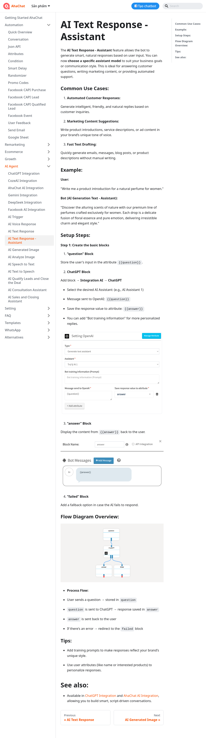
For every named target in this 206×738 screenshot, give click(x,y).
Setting (10, 308)
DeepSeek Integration (25, 202)
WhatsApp (13, 330)
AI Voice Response (22, 224)
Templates (13, 323)
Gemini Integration (22, 195)
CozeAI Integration (22, 180)
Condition (15, 61)
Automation (14, 25)
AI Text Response (21, 231)
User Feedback (19, 123)
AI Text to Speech (21, 271)
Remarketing (15, 144)
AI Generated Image (23, 250)
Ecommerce (14, 152)
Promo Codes (18, 83)
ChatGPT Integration (24, 173)
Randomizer (17, 75)
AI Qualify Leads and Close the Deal (28, 280)
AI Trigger (15, 217)
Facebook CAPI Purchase (27, 90)
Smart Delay (17, 68)
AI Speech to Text (21, 264)
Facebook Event (20, 115)
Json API (14, 46)
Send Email (16, 130)
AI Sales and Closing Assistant (23, 299)
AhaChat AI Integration (25, 188)
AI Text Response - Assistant (22, 240)
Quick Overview (20, 32)
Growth (10, 159)
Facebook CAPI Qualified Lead (27, 106)
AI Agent (11, 166)
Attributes (16, 54)
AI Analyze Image (21, 257)
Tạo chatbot (147, 6)
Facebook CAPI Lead (23, 97)
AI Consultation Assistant (27, 290)
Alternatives (14, 337)
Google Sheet (18, 137)
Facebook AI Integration (26, 209)
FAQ (8, 315)
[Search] (183, 6)
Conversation (18, 39)
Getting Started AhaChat (23, 17)
